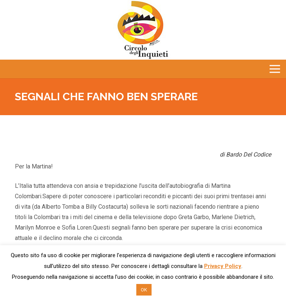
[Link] (143, 30)
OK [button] (144, 290)
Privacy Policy (222, 266)
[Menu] (275, 69)
